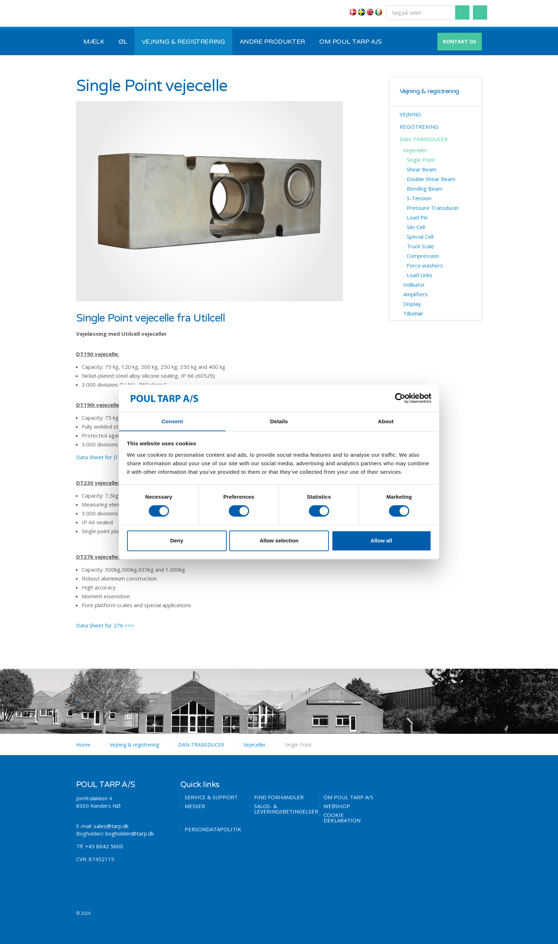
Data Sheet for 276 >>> (105, 625)
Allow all (381, 541)
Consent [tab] (172, 421)
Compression (423, 255)
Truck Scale (420, 246)
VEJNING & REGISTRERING (183, 42)
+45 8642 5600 (104, 846)
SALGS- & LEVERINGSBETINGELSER (281, 809)
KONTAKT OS (459, 41)
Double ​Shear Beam (431, 178)
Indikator (414, 284)
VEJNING (410, 114)
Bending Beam (424, 188)
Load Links (419, 275)
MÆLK (93, 42)
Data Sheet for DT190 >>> (109, 457)
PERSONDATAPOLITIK (212, 829)
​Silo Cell (416, 226)
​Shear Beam (421, 169)
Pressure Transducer (433, 207)
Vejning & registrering (429, 91)
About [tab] (386, 421)
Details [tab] (279, 421)
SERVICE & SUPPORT (211, 797)
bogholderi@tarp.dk (129, 833)
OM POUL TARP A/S (350, 42)
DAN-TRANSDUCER (424, 139)
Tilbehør (413, 313)
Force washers (425, 265)
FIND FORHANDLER (279, 797)
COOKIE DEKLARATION (341, 817)
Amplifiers (415, 294)
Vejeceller (415, 150)
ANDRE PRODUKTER (272, 42)
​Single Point (421, 159)
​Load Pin (417, 217)
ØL (123, 42)
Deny (176, 541)
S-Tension (419, 198)
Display (412, 303)
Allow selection (278, 541)
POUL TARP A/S (113, 13)
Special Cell (420, 236)
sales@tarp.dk (111, 825)
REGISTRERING (419, 126)
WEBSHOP (336, 806)
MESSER (195, 806)
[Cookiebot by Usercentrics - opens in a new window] (400, 398)
